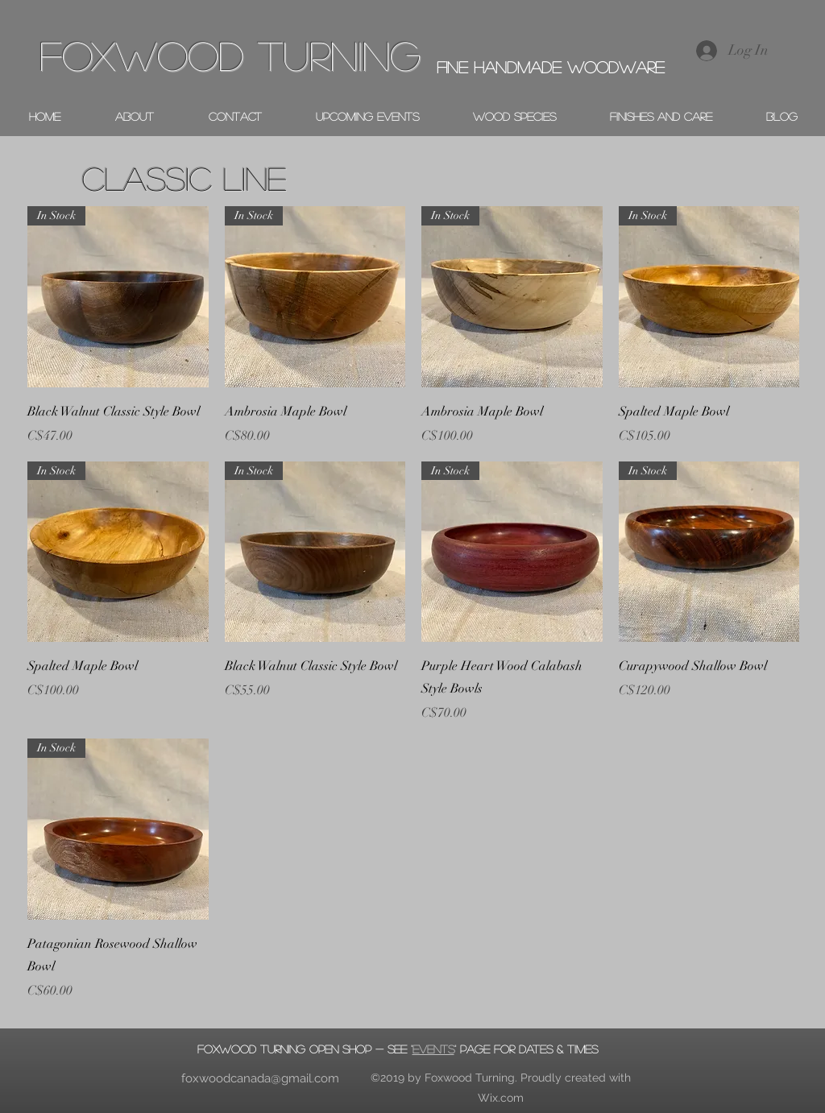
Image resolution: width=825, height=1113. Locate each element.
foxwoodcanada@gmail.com (260, 1078)
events (433, 1048)
